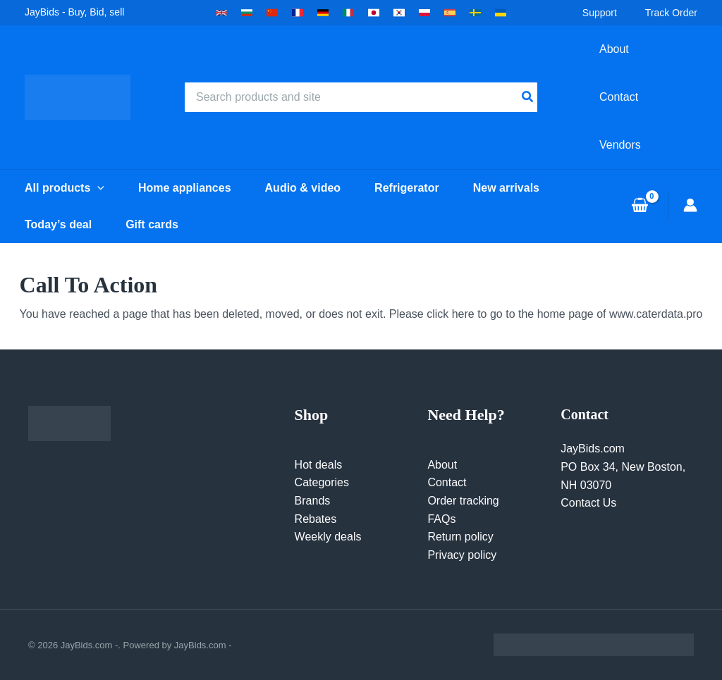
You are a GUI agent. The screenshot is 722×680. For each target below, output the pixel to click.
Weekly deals (328, 537)
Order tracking (462, 501)
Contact (446, 482)
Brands (313, 501)
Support (599, 12)
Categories (322, 482)
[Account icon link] (690, 205)
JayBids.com (593, 449)
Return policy (460, 537)
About (442, 465)
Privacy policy (461, 555)
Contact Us (588, 503)
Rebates (316, 519)
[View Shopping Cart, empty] (639, 206)
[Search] (528, 97)
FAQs (441, 519)
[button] (221, 12)
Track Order (671, 12)
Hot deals (319, 465)
